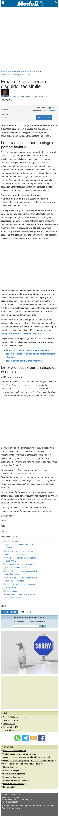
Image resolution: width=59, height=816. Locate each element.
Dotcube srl (16, 795)
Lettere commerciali (11, 720)
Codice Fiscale (9, 724)
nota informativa (49, 111)
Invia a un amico (9, 612)
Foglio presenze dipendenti (14, 774)
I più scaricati (8, 730)
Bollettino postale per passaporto (16, 780)
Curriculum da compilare (13, 777)
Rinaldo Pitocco (17, 96)
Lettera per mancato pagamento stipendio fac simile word (26, 757)
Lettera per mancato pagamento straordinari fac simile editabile (28, 760)
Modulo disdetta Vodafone (13, 784)
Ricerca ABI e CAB (10, 727)
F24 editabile (8, 787)
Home (3, 71)
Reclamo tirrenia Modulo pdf (14, 751)
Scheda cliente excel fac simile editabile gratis (22, 764)
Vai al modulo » (44, 117)
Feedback (26, 612)
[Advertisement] (29, 38)
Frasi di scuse (11, 591)
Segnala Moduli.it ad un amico (15, 717)
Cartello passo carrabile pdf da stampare (19, 754)
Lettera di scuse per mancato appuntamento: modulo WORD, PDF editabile (20, 545)
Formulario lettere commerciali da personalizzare (23, 71)
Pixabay (4, 531)
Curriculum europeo (11, 770)
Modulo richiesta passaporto (14, 767)
